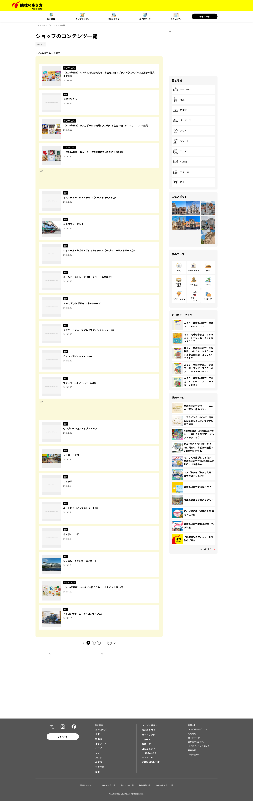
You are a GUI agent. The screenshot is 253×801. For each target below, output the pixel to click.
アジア (180, 151)
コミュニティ (176, 19)
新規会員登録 (151, 753)
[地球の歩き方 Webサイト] (27, 5)
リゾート (181, 141)
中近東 (180, 161)
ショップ (208, 298)
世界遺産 (193, 284)
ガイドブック (145, 19)
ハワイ (180, 130)
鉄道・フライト (193, 299)
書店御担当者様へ (196, 742)
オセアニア (182, 120)
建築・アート (193, 270)
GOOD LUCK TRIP (151, 762)
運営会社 (192, 725)
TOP (37, 25)
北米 (179, 99)
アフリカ (181, 172)
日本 (179, 182)
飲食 (179, 270)
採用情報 (192, 750)
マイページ (204, 16)
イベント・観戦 (179, 284)
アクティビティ (178, 298)
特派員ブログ (113, 19)
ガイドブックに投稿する (198, 746)
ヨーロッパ (182, 89)
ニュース (146, 739)
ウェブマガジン (82, 19)
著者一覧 (146, 744)
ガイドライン (194, 737)
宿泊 (208, 270)
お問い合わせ (194, 754)
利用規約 (192, 733)
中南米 (180, 110)
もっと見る (206, 549)
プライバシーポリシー (197, 729)
